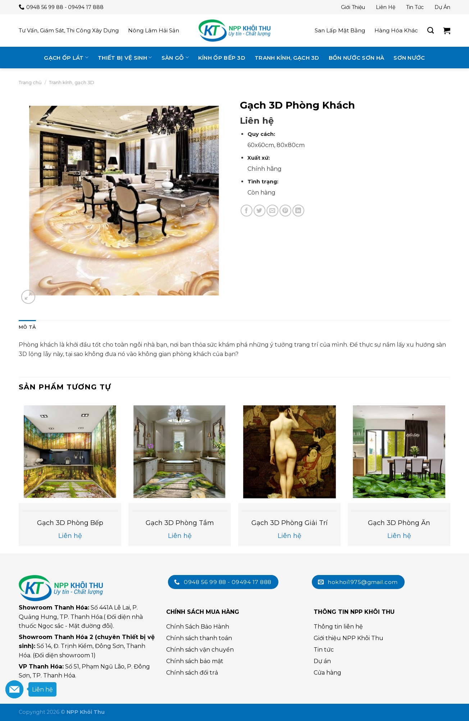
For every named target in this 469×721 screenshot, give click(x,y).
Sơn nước (409, 57)
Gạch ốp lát (66, 57)
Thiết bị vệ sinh (125, 57)
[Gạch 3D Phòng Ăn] (399, 451)
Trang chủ (30, 82)
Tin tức (415, 7)
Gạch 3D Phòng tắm (180, 523)
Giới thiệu (353, 7)
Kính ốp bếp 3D (221, 57)
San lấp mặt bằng (340, 30)
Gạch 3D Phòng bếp (70, 523)
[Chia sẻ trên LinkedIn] (298, 210)
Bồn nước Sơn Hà (356, 57)
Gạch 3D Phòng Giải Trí (289, 523)
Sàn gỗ (175, 57)
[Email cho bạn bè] (272, 210)
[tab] (27, 327)
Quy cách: (261, 134)
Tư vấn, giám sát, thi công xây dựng (69, 30)
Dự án (442, 7)
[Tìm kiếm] (430, 30)
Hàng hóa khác (396, 30)
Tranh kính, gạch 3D (287, 57)
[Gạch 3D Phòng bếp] (70, 451)
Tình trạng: (262, 181)
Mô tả (27, 327)
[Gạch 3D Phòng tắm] (179, 451)
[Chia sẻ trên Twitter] (259, 210)
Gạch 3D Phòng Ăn (399, 523)
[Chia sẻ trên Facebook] (246, 210)
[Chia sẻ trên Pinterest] (285, 210)
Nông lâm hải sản (153, 30)
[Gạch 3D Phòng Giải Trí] (289, 451)
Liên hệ (385, 7)
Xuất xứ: (258, 158)
